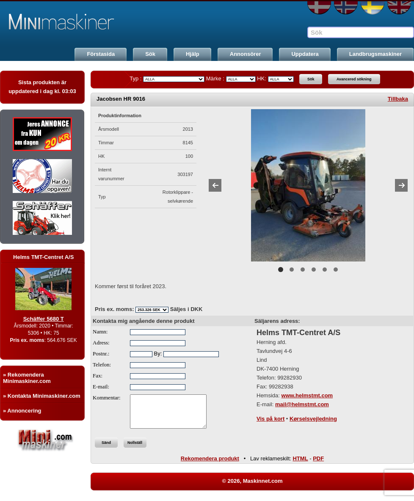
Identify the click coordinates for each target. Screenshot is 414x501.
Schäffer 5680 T (51, 319)
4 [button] (314, 269)
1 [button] (280, 269)
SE (372, 7)
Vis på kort (270, 419)
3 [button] (303, 269)
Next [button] (401, 185)
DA (319, 7)
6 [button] (336, 269)
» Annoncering (22, 410)
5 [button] (325, 269)
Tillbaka (398, 99)
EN (399, 7)
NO (346, 7)
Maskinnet (64, 22)
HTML (300, 465)
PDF (318, 465)
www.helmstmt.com (307, 395)
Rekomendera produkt (210, 465)
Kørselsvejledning (313, 419)
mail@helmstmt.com (302, 404)
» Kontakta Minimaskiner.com (41, 396)
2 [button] (292, 269)
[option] (308, 185)
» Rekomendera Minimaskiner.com (27, 378)
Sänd (106, 449)
